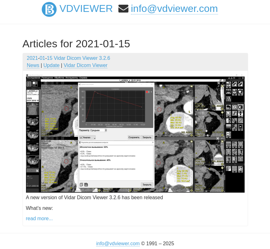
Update (52, 65)
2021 (32, 58)
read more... (39, 218)
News (33, 65)
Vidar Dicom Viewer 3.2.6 (82, 58)
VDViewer (77, 8)
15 (50, 58)
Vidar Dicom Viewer (85, 65)
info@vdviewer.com (174, 8)
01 (42, 58)
